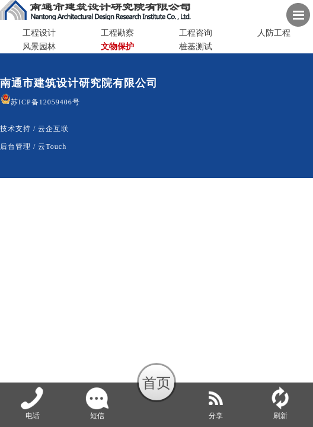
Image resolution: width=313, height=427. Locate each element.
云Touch (52, 146)
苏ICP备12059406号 (40, 102)
